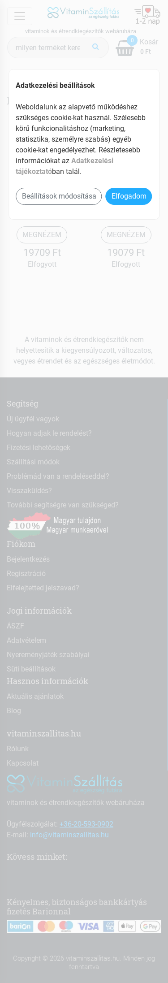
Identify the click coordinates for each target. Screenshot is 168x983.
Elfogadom (129, 196)
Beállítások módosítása (59, 196)
